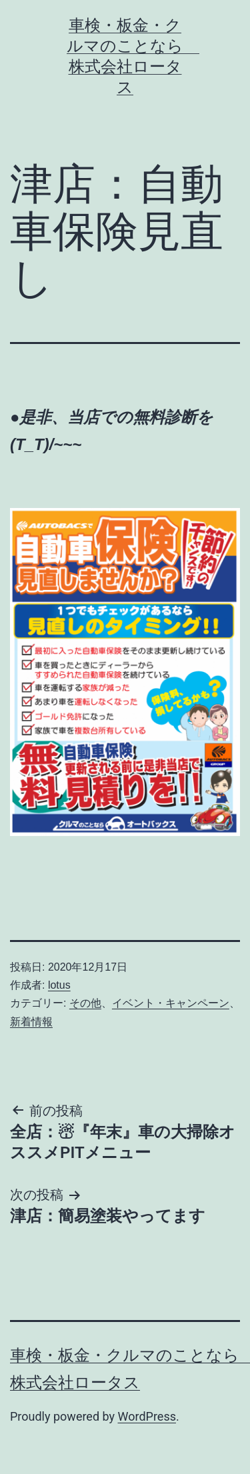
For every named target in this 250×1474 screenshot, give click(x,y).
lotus (59, 985)
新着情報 (31, 1021)
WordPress (147, 1416)
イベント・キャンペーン (170, 1003)
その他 (85, 1003)
